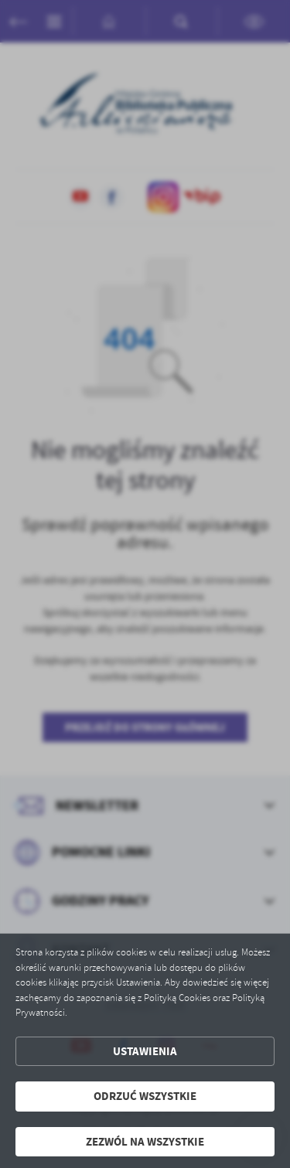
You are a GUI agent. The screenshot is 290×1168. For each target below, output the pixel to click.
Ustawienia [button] (145, 1051)
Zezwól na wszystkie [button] (145, 1141)
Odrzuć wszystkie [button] (145, 1096)
